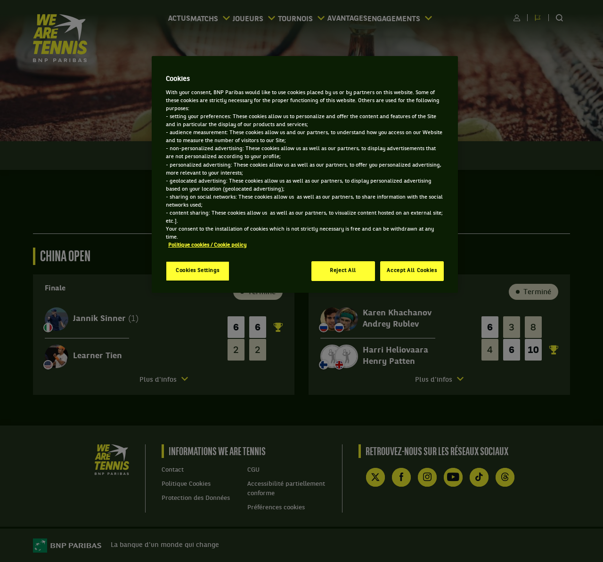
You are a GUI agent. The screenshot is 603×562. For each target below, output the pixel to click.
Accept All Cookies (412, 270)
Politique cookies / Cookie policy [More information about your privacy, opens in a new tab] (207, 245)
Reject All (343, 270)
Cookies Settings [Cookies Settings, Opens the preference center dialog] (198, 270)
